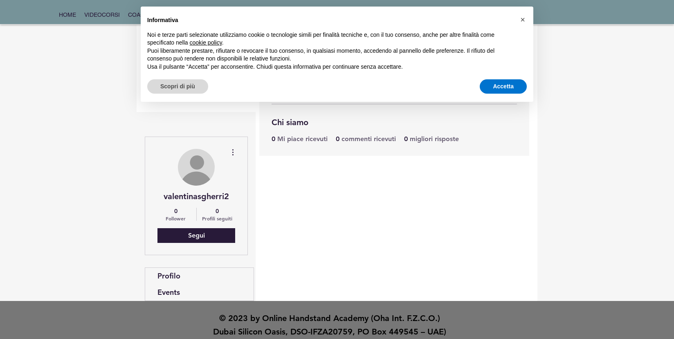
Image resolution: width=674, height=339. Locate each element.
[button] (522, 19)
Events (168, 292)
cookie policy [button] (206, 42)
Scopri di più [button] (177, 86)
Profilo (168, 276)
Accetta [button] (503, 86)
